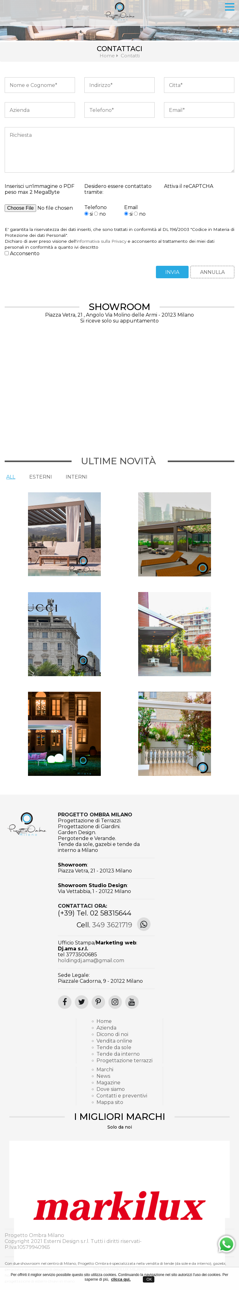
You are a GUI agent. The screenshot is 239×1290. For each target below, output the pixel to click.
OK (148, 1279)
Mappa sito (109, 1102)
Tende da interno (118, 1054)
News (103, 1076)
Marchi (104, 1070)
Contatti (130, 56)
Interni (73, 477)
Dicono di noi (112, 1034)
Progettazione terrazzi (121, 1060)
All (10, 477)
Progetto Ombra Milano (95, 815)
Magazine (108, 1083)
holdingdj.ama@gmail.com (91, 960)
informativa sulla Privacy (101, 241)
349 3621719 (112, 925)
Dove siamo (110, 1089)
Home (107, 56)
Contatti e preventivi (121, 1096)
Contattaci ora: (82, 906)
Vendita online (114, 1041)
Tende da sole (113, 1047)
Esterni (38, 477)
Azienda (106, 1028)
